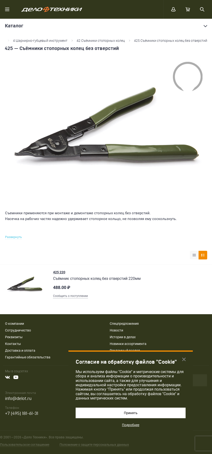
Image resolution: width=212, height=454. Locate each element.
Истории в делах (123, 337)
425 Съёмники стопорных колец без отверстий (170, 41)
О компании (14, 323)
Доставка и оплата (20, 350)
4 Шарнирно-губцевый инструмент (40, 41)
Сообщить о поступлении (70, 296)
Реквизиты (14, 337)
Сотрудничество (18, 330)
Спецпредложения (124, 323)
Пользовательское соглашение (24, 445)
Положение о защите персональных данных (94, 445)
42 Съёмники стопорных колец (101, 41)
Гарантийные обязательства (27, 357)
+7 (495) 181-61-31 (21, 413)
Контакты (13, 344)
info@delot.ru (18, 398)
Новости (116, 330)
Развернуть (13, 237)
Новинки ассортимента (128, 344)
